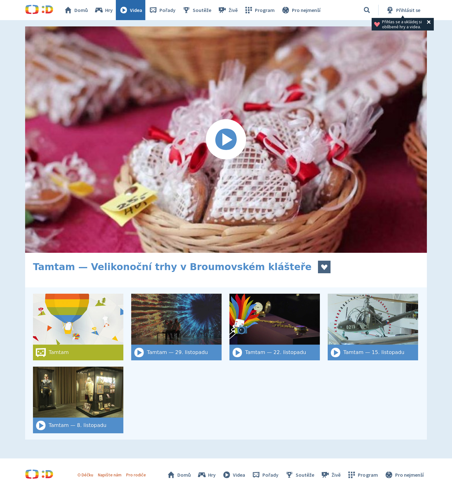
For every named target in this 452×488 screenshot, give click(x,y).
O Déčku (85, 475)
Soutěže (196, 10)
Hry (103, 10)
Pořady (161, 10)
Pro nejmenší (300, 10)
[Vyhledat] (367, 10)
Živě (228, 10)
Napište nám (109, 475)
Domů (75, 10)
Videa (130, 10)
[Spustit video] (226, 139)
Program (259, 10)
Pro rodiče (136, 475)
